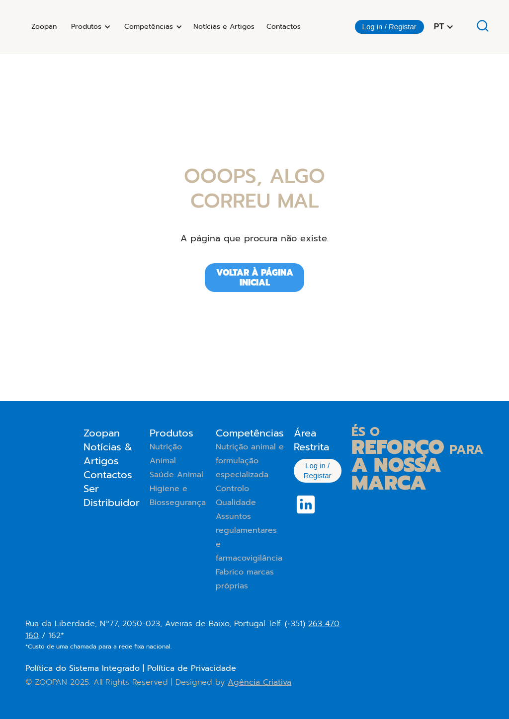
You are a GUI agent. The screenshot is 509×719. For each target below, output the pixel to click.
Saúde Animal (176, 475)
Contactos (283, 26)
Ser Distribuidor (112, 495)
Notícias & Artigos (108, 454)
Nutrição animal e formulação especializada (250, 461)
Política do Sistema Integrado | (86, 668)
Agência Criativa (259, 682)
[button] (89, 27)
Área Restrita (311, 440)
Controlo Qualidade (236, 495)
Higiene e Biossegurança (178, 495)
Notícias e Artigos (223, 26)
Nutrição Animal (166, 454)
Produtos (171, 433)
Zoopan (44, 26)
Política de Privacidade (191, 668)
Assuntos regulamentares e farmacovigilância (249, 537)
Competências (250, 433)
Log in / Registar (389, 26)
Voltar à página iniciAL (254, 277)
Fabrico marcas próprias (245, 579)
